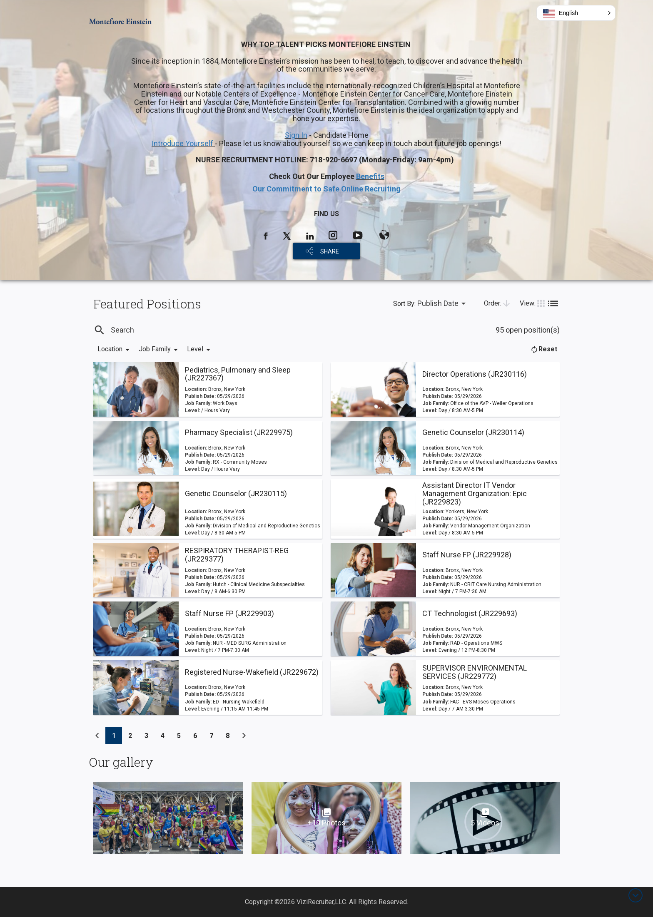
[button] (576, 12)
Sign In (296, 135)
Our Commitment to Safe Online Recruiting (326, 188)
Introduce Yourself (183, 143)
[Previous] (97, 735)
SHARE (329, 251)
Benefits (370, 176)
